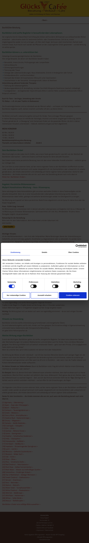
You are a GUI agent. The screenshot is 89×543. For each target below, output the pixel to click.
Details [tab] (44, 252)
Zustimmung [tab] (15, 252)
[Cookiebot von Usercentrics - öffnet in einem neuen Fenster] (77, 246)
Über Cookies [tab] (73, 252)
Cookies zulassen (73, 295)
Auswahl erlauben (44, 295)
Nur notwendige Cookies (16, 295)
